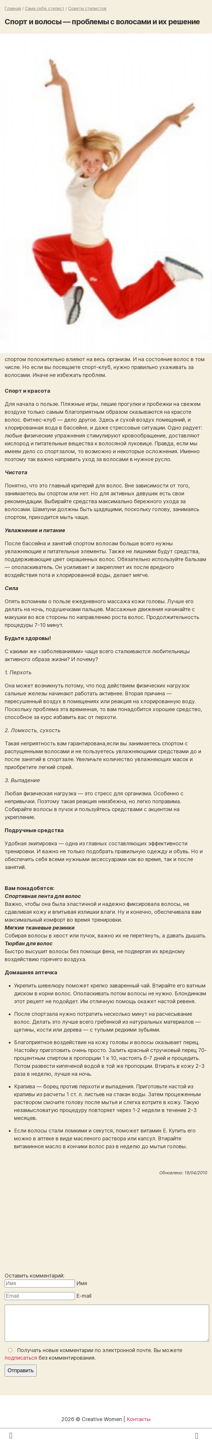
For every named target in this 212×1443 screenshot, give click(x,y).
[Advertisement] (106, 1225)
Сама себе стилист (44, 8)
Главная (13, 8)
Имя (81, 1283)
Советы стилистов (87, 8)
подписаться (21, 1358)
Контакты (139, 1419)
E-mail (84, 1296)
